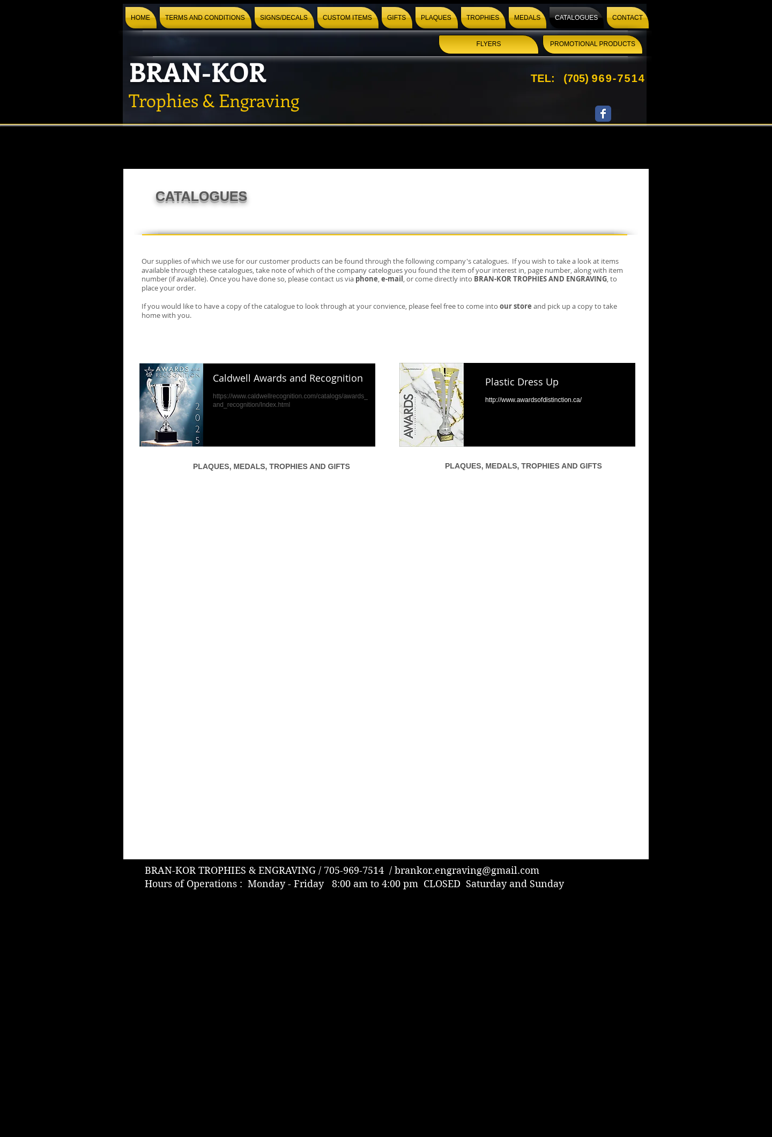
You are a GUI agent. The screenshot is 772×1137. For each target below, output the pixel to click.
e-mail (392, 279)
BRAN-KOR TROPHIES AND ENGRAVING (540, 279)
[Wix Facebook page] (603, 114)
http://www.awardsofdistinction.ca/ (533, 400)
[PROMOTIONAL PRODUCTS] (593, 44)
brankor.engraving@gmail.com (467, 870)
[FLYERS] (489, 44)
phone (366, 279)
